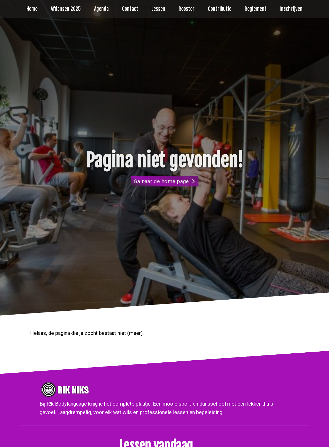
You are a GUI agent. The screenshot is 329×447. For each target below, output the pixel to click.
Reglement (256, 9)
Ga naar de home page (161, 181)
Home (32, 9)
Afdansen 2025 (66, 9)
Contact (130, 9)
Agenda (101, 9)
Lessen (158, 9)
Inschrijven (291, 9)
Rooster (187, 9)
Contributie (219, 9)
